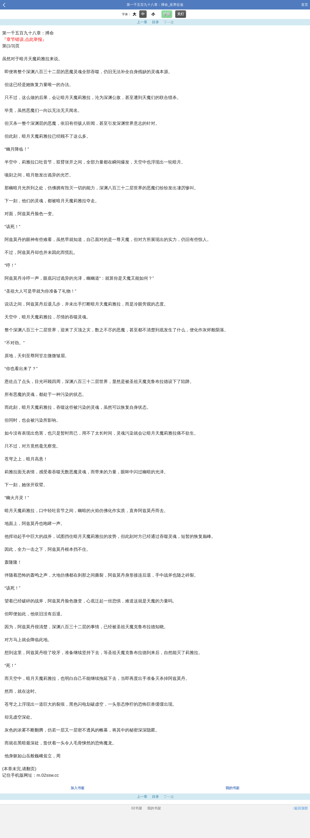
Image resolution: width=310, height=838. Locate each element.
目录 (155, 22)
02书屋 (136, 808)
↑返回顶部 (300, 808)
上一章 (142, 22)
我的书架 (232, 788)
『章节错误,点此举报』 (24, 39)
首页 (304, 4)
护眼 (166, 14)
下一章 (168, 22)
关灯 (180, 14)
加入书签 (77, 788)
